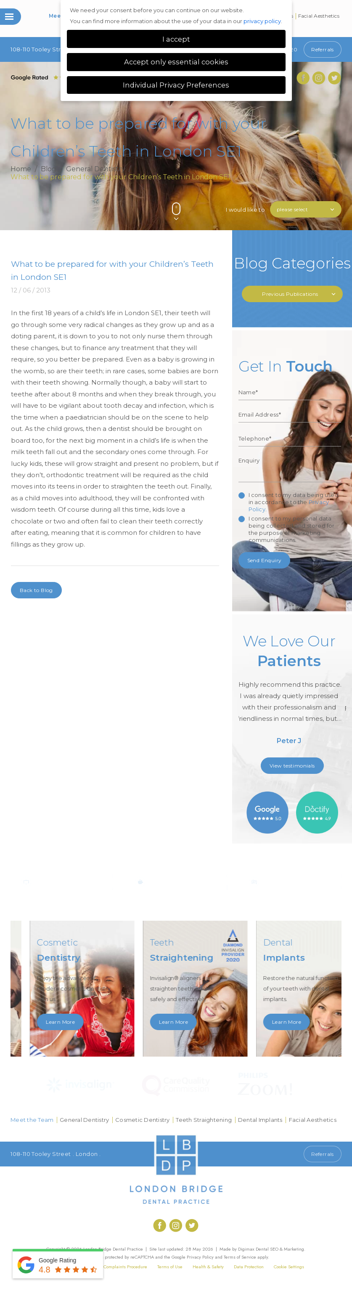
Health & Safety (208, 1266)
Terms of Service (240, 1257)
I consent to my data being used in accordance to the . (294, 502)
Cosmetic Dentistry (142, 1119)
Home (21, 169)
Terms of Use (170, 1266)
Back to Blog (36, 590)
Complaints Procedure (125, 1266)
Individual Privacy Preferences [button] (176, 85)
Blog (49, 169)
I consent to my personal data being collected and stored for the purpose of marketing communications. (292, 529)
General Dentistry (95, 169)
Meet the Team (32, 1119)
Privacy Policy (200, 1257)
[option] (292, 692)
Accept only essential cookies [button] (176, 62)
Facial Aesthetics (318, 16)
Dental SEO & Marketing (280, 1249)
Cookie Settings (289, 1266)
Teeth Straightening (204, 1119)
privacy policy (262, 21)
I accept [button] (176, 39)
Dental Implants (260, 1119)
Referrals (322, 49)
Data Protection (249, 1266)
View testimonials (292, 765)
